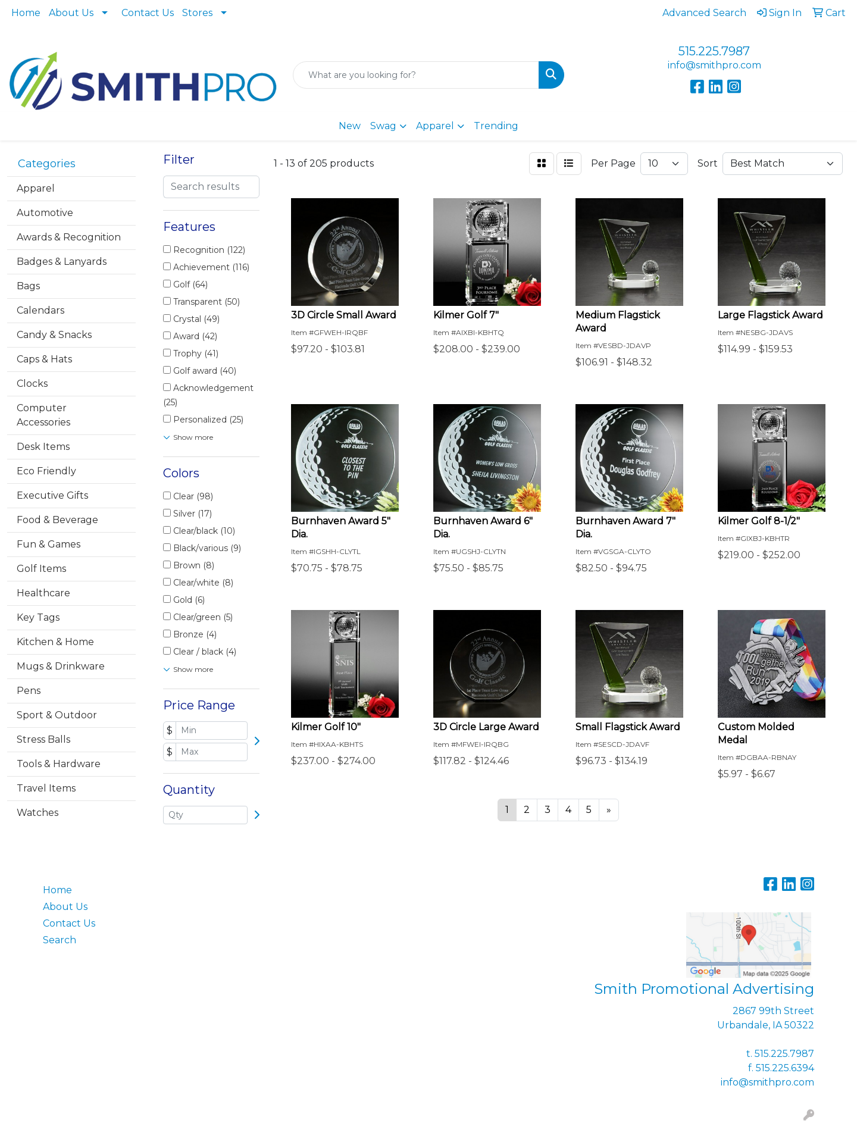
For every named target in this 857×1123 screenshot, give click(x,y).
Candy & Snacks (54, 334)
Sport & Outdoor (57, 715)
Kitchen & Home (55, 641)
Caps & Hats (44, 359)
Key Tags (38, 617)
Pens (28, 690)
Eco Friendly (46, 471)
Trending (496, 126)
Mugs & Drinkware (61, 666)
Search (59, 940)
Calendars (40, 310)
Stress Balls (43, 739)
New (350, 126)
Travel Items (46, 788)
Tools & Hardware (59, 763)
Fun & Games (48, 544)
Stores (197, 12)
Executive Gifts (52, 495)
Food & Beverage (57, 519)
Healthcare (43, 593)
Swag (383, 126)
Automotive (45, 212)
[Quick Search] (416, 75)
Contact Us (147, 12)
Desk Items (43, 446)
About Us (71, 12)
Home (25, 12)
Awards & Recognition (69, 237)
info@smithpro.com (714, 65)
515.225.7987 (714, 51)
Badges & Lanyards (62, 261)
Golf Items (41, 568)
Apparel (435, 126)
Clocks (32, 383)
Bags (28, 286)
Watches (37, 812)
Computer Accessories (43, 415)
